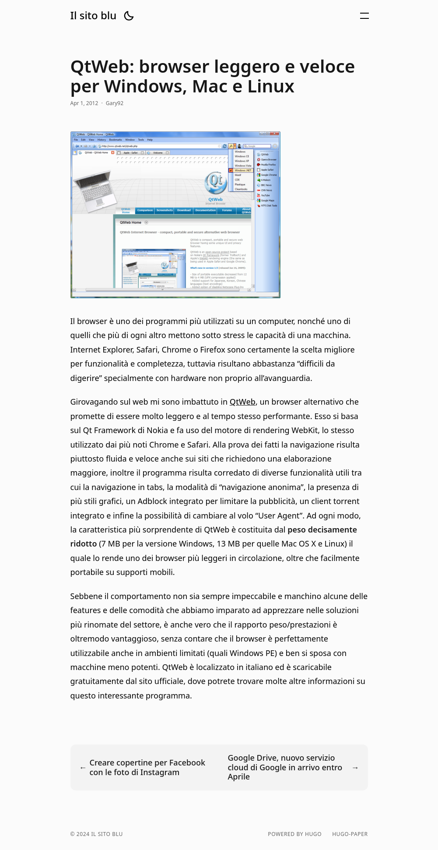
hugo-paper (350, 834)
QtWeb (243, 401)
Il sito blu (93, 15)
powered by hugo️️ (295, 834)
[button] (128, 16)
